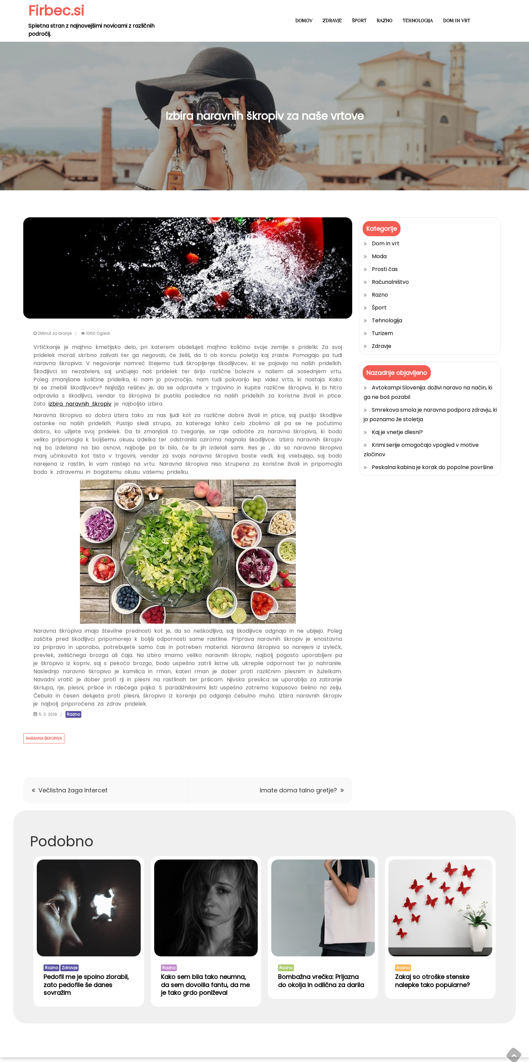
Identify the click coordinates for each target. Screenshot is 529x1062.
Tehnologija (417, 20)
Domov (303, 20)
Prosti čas (385, 269)
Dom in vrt (456, 20)
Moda (379, 256)
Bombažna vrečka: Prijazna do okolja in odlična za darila (321, 985)
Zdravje (332, 20)
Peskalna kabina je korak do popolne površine (432, 467)
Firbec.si (57, 11)
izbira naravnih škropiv (80, 404)
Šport (359, 20)
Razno (384, 20)
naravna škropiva (44, 738)
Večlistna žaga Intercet (73, 790)
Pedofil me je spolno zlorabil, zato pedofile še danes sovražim (86, 989)
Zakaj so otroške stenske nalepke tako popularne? (432, 985)
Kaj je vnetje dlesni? (397, 432)
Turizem (382, 333)
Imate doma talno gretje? (298, 790)
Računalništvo (390, 282)
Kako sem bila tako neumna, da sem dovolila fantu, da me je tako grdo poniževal (205, 989)
